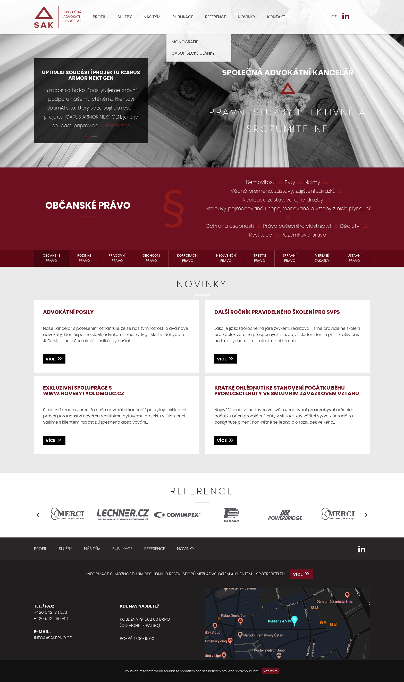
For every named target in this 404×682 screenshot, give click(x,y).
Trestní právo (260, 258)
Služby (124, 17)
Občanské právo (51, 258)
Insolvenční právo (226, 258)
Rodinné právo (84, 258)
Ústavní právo (354, 258)
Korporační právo (187, 258)
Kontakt (276, 17)
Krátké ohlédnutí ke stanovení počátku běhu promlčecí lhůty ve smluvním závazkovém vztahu (286, 390)
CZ (334, 17)
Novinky (246, 17)
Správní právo (289, 258)
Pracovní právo (117, 258)
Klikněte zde (116, 125)
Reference (215, 17)
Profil (99, 17)
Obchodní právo (151, 258)
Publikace (182, 17)
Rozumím (270, 671)
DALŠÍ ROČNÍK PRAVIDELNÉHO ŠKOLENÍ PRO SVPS (277, 312)
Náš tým (152, 17)
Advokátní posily (68, 312)
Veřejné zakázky (322, 258)
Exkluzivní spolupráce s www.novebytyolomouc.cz (83, 390)
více (54, 359)
